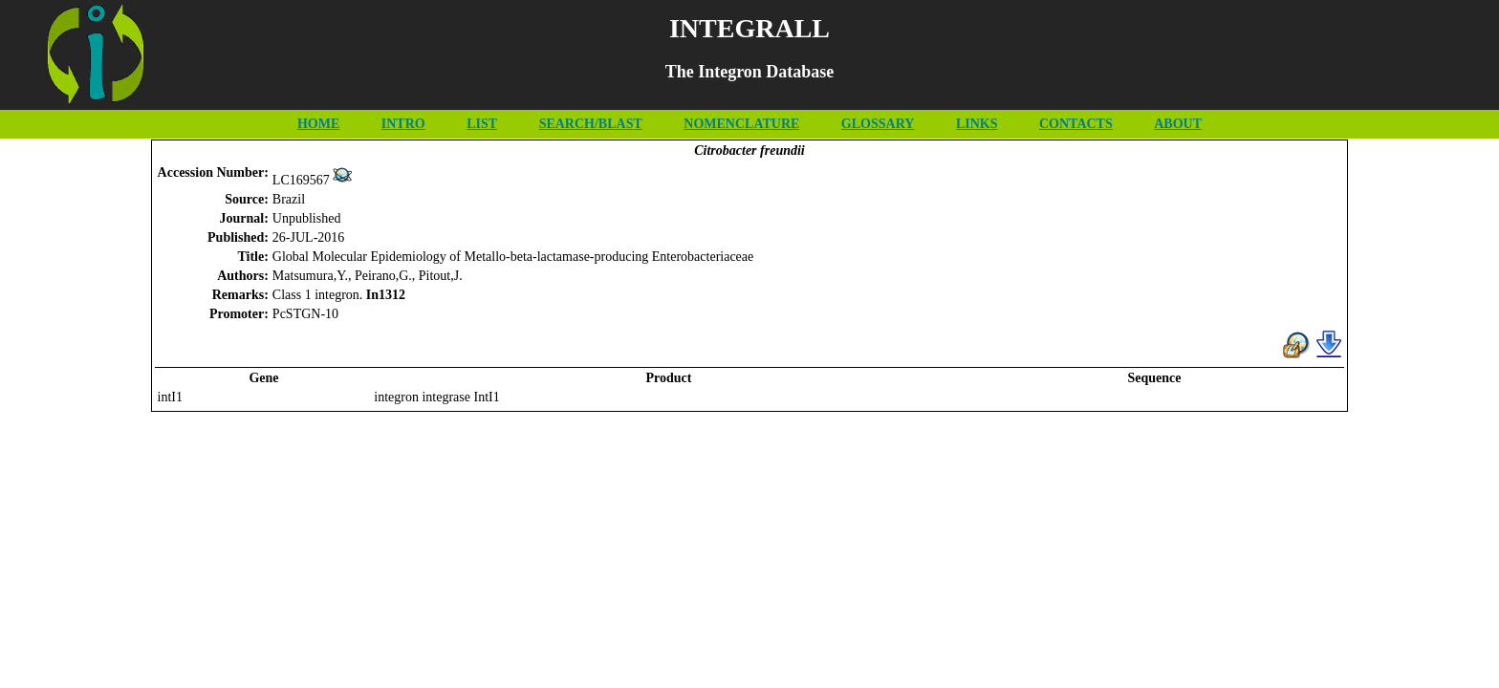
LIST (482, 124)
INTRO (403, 124)
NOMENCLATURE (741, 124)
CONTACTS (1076, 124)
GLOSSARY (878, 124)
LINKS (977, 124)
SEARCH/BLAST (590, 124)
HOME (318, 124)
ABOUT (1178, 124)
